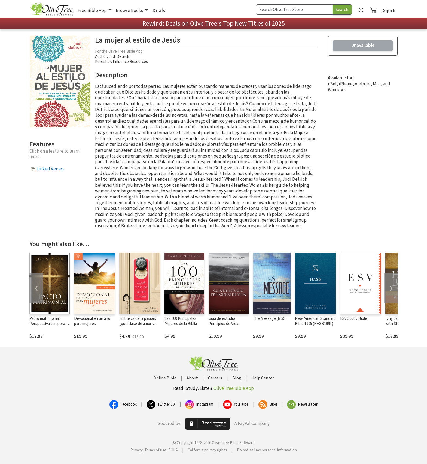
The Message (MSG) (270, 318)
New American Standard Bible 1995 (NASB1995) (315, 321)
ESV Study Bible (353, 318)
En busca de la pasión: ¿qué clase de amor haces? (137, 324)
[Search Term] (294, 9)
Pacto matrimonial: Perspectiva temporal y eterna (49, 324)
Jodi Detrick (119, 56)
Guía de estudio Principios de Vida (223, 321)
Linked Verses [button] (50, 169)
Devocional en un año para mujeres (92, 321)
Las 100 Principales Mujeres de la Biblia (180, 321)
